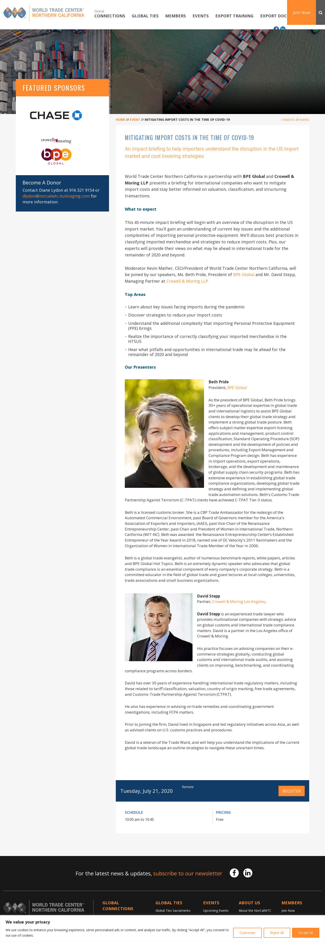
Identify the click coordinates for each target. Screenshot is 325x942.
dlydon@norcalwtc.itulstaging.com (56, 196)
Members (175, 16)
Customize (247, 932)
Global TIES (145, 16)
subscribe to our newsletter (187, 873)
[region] (162, 928)
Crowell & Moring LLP (187, 281)
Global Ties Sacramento (173, 910)
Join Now (301, 12)
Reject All (277, 932)
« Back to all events (295, 119)
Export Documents (282, 16)
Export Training (234, 16)
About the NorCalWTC (255, 910)
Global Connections (117, 905)
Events (201, 16)
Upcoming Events (216, 910)
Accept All (306, 932)
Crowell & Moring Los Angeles (238, 601)
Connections (109, 13)
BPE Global (244, 274)
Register (291, 791)
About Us (249, 902)
